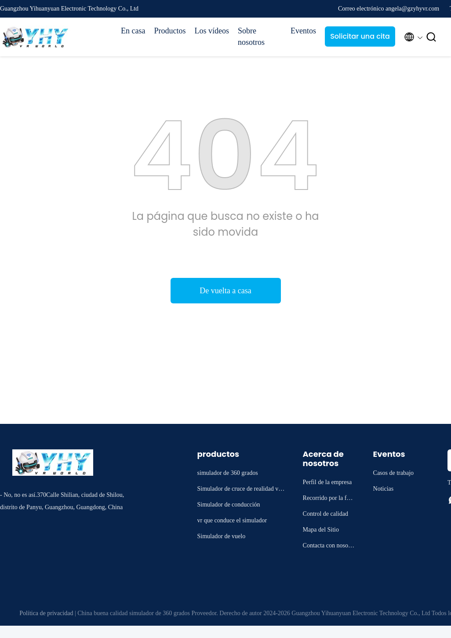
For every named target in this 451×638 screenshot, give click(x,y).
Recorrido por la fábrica (329, 499)
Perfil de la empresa (327, 482)
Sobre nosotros (251, 36)
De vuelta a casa (225, 290)
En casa (133, 30)
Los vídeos (211, 30)
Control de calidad (325, 513)
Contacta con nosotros (329, 546)
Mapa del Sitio (321, 529)
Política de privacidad (46, 613)
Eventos (303, 30)
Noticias (383, 488)
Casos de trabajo (393, 473)
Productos (169, 30)
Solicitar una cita (360, 36)
